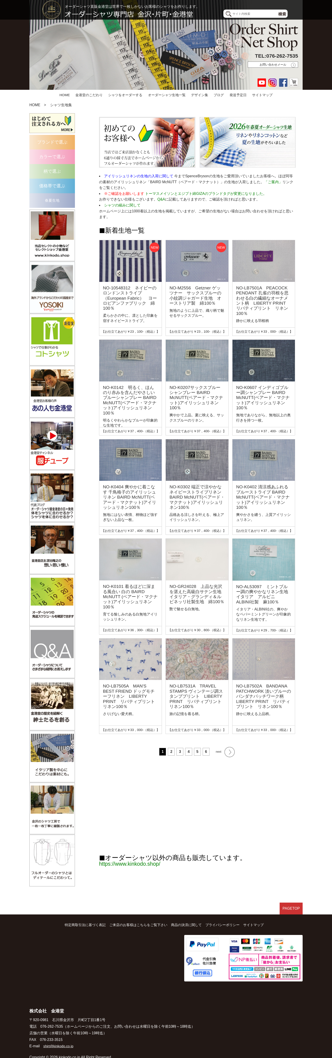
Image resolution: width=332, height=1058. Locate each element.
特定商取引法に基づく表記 (80, 914)
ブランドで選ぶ (52, 142)
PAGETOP (290, 899)
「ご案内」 (273, 182)
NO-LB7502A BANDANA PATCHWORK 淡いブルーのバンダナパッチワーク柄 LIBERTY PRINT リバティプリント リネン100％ (263, 696)
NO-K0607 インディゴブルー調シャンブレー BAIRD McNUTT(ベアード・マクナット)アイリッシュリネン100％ (263, 397)
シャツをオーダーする (125, 95)
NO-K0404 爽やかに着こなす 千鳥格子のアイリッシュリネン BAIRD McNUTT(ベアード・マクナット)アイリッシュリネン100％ (129, 497)
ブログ (219, 95)
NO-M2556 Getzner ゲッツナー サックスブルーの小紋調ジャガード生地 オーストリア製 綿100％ (195, 296)
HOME (64, 95)
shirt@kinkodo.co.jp (59, 1036)
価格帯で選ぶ (52, 185)
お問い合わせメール (273, 64)
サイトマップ (262, 95)
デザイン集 (199, 95)
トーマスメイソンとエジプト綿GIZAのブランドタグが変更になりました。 (205, 194)
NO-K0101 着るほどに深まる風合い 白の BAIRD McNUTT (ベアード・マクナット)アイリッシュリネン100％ (130, 596)
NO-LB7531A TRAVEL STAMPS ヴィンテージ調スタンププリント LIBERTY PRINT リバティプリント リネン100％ (197, 696)
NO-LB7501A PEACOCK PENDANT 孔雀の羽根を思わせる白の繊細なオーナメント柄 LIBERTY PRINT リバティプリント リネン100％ (263, 301)
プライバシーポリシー (226, 914)
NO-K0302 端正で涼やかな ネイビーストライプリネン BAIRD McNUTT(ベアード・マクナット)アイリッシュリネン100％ (197, 497)
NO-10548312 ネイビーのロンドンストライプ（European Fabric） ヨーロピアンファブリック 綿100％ (130, 298)
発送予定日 (238, 95)
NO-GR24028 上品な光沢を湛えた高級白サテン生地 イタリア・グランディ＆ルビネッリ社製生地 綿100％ (197, 594)
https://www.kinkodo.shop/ (137, 860)
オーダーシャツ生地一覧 (167, 95)
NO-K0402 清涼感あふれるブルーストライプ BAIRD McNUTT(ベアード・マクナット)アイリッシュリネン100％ (263, 497)
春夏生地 (52, 200)
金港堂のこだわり (89, 95)
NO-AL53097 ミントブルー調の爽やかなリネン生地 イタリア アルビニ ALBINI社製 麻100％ (264, 594)
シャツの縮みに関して (122, 205)
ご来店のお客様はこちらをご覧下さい (137, 914)
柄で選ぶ (52, 171)
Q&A (161, 199)
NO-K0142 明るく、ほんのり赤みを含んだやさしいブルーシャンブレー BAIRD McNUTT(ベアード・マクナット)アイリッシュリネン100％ (129, 400)
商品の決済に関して (187, 914)
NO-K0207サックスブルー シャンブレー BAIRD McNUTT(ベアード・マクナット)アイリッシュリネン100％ (196, 397)
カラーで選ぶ (52, 156)
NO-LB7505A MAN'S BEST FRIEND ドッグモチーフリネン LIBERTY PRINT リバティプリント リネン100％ (131, 696)
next (225, 750)
